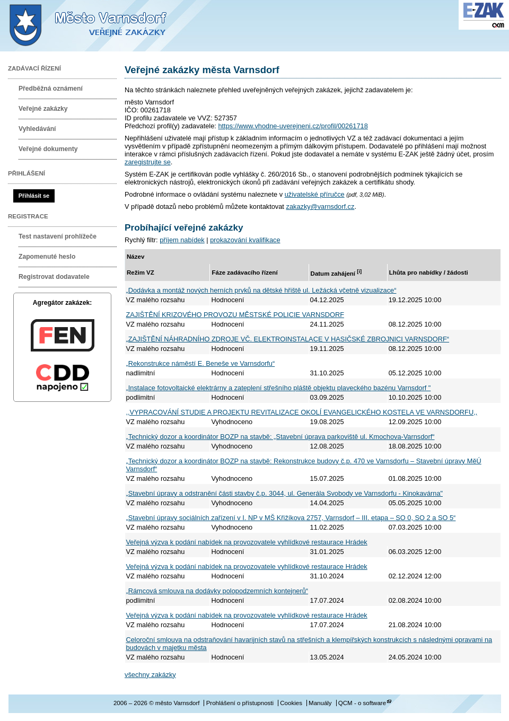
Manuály (320, 703)
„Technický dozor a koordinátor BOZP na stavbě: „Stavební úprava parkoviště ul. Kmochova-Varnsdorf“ (280, 437)
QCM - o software (362, 703)
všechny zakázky (150, 675)
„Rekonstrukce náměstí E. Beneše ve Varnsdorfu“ (200, 363)
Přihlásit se (34, 195)
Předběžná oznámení (51, 88)
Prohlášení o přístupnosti (240, 703)
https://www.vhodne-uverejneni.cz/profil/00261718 (292, 126)
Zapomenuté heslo (47, 256)
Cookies (291, 703)
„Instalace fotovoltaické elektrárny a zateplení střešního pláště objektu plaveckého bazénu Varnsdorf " (278, 388)
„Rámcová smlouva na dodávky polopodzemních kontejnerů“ (217, 591)
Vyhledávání (37, 129)
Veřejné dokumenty (48, 149)
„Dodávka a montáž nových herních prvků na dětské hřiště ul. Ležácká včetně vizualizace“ (261, 290)
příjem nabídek (182, 240)
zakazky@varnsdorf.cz (320, 206)
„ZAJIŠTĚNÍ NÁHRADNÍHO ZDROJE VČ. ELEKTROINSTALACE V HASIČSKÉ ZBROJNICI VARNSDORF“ (288, 339)
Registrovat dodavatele (54, 276)
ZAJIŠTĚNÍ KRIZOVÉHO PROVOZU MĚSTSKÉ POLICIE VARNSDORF (235, 315)
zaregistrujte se (148, 162)
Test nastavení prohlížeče (57, 236)
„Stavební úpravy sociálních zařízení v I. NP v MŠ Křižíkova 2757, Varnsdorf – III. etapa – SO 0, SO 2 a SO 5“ (291, 518)
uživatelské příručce (315, 194)
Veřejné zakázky (43, 108)
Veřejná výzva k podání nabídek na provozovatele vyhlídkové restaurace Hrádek (246, 542)
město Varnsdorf (106, 25)
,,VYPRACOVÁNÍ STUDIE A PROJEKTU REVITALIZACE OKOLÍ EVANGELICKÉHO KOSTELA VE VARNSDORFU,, (302, 412)
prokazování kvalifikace (245, 240)
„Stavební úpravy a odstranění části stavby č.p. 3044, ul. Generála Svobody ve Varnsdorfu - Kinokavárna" (284, 493)
